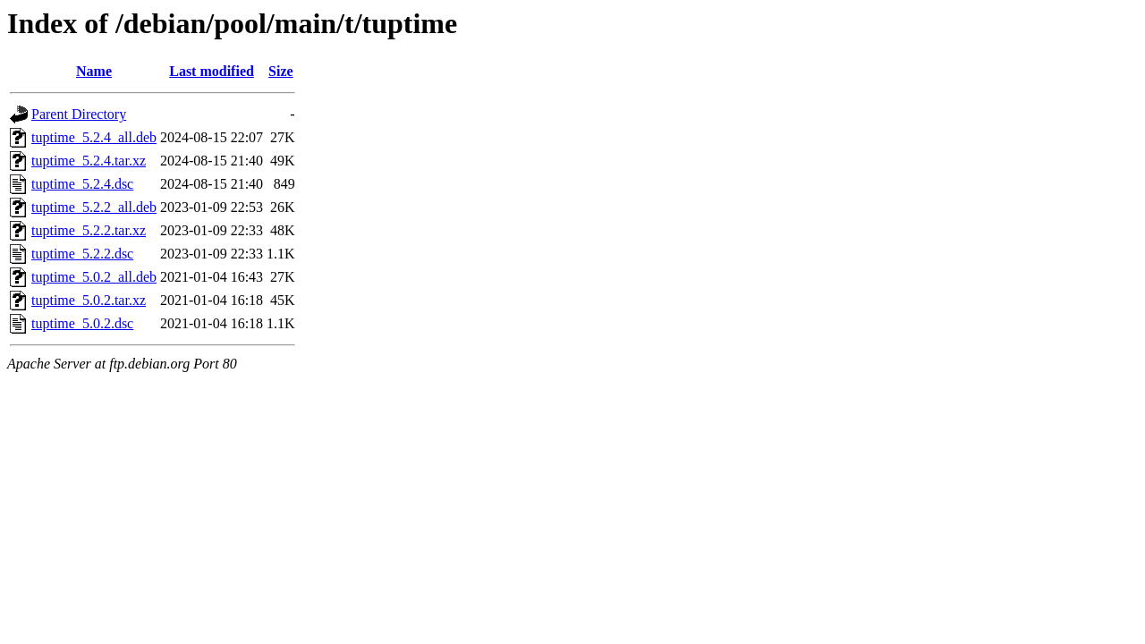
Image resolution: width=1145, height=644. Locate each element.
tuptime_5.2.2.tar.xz (88, 230)
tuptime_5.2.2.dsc (82, 253)
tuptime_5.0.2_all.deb (94, 276)
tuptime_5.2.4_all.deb (94, 137)
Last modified (211, 71)
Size (280, 71)
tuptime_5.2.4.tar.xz (88, 160)
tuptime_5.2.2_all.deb (94, 207)
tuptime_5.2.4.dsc (82, 183)
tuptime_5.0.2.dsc (82, 323)
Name (94, 71)
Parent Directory (78, 114)
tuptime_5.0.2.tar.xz (88, 300)
